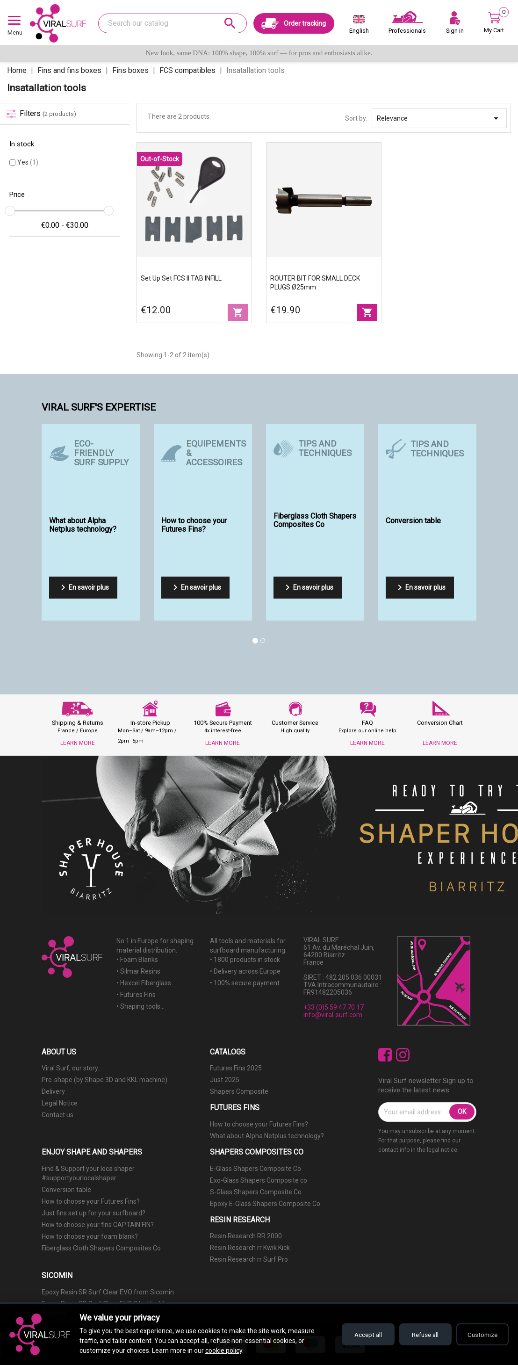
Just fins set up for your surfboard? (93, 1213)
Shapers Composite (239, 1091)
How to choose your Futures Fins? (259, 1124)
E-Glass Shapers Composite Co (255, 1168)
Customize (481, 1334)
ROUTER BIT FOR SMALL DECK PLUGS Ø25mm (315, 282)
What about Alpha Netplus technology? (267, 1136)
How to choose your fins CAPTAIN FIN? (98, 1224)
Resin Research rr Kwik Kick (250, 1247)
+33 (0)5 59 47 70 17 (333, 1007)
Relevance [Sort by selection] (439, 118)
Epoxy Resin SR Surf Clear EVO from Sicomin (108, 1292)
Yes (27, 162)
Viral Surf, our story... (72, 1068)
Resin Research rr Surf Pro (249, 1259)
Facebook (385, 1055)
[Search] (172, 23)
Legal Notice (60, 1103)
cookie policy (223, 1350)
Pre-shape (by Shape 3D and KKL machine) (104, 1079)
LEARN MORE (77, 743)
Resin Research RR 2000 (246, 1236)
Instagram (403, 1055)
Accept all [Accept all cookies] (359, 1334)
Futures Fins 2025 (236, 1068)
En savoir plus (83, 587)
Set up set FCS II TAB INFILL (181, 278)
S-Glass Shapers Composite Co (256, 1192)
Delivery (53, 1091)
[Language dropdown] (359, 26)
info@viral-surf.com (332, 1014)
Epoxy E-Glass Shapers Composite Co (265, 1203)
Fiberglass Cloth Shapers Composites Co (101, 1248)
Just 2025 (224, 1079)
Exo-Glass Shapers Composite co (258, 1180)
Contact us (57, 1115)
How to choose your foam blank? (90, 1236)
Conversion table (66, 1189)
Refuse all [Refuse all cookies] (420, 1334)
